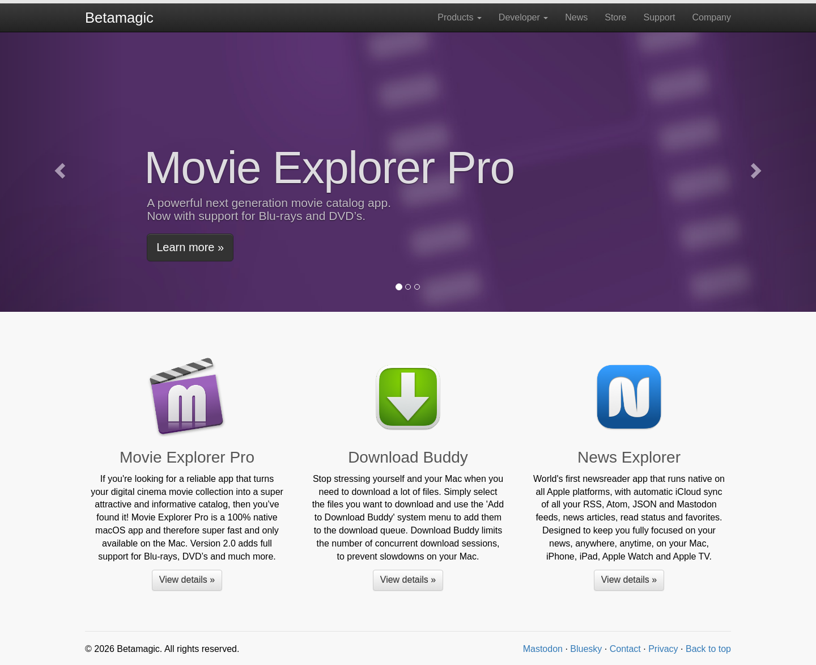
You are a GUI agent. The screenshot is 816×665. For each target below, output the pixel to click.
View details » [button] (187, 579)
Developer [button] (523, 17)
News (576, 17)
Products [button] (459, 17)
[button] (61, 170)
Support (659, 17)
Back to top (708, 649)
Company (711, 17)
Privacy (663, 649)
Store (615, 17)
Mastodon (543, 649)
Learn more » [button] (190, 247)
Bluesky (586, 649)
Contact (625, 649)
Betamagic (119, 18)
